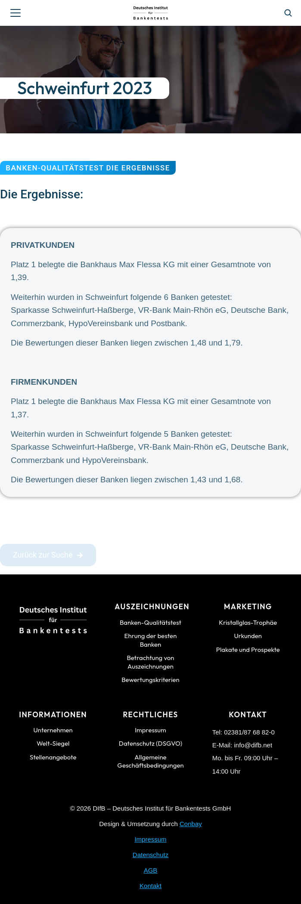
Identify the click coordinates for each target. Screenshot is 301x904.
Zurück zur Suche (48, 557)
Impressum (150, 839)
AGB (151, 870)
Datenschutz (150, 854)
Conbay (191, 823)
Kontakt (150, 885)
